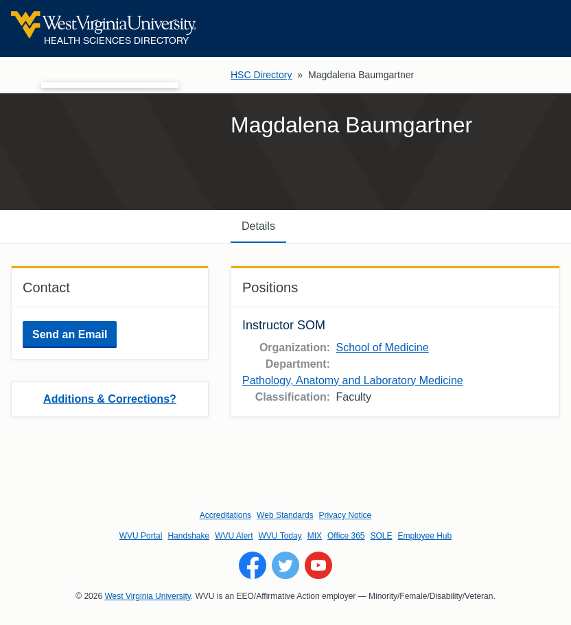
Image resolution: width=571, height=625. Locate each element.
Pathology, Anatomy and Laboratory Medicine (352, 380)
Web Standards (285, 515)
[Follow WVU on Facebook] (252, 565)
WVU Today (280, 536)
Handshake (188, 536)
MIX (314, 536)
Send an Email (69, 334)
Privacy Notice (345, 515)
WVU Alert (234, 536)
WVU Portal (141, 536)
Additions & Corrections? (109, 399)
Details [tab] (258, 226)
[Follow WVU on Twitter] (285, 565)
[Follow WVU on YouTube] (318, 565)
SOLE (381, 536)
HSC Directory (261, 74)
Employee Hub (425, 536)
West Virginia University (147, 596)
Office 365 (345, 536)
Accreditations (225, 515)
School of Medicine (382, 347)
